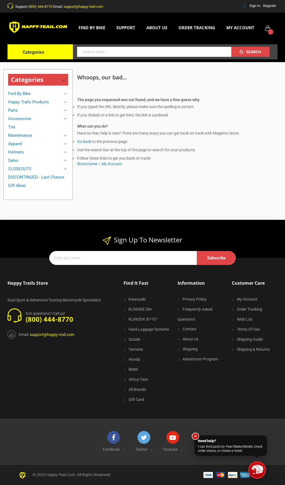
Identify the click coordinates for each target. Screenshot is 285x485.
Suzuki (134, 339)
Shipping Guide (250, 339)
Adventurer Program (200, 359)
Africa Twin (138, 379)
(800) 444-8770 (40, 6)
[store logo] (38, 27)
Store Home (87, 164)
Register (269, 6)
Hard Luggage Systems (149, 329)
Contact (189, 329)
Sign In (254, 6)
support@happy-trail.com (83, 6)
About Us (190, 339)
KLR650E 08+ (140, 309)
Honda (134, 359)
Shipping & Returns (253, 349)
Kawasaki (137, 299)
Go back (84, 141)
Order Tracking (249, 309)
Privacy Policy (195, 299)
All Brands (137, 389)
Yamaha (136, 349)
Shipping (190, 349)
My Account (112, 164)
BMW (133, 369)
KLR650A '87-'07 (143, 319)
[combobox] (154, 52)
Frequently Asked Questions (195, 314)
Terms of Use (248, 329)
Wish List (244, 319)
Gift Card (136, 399)
